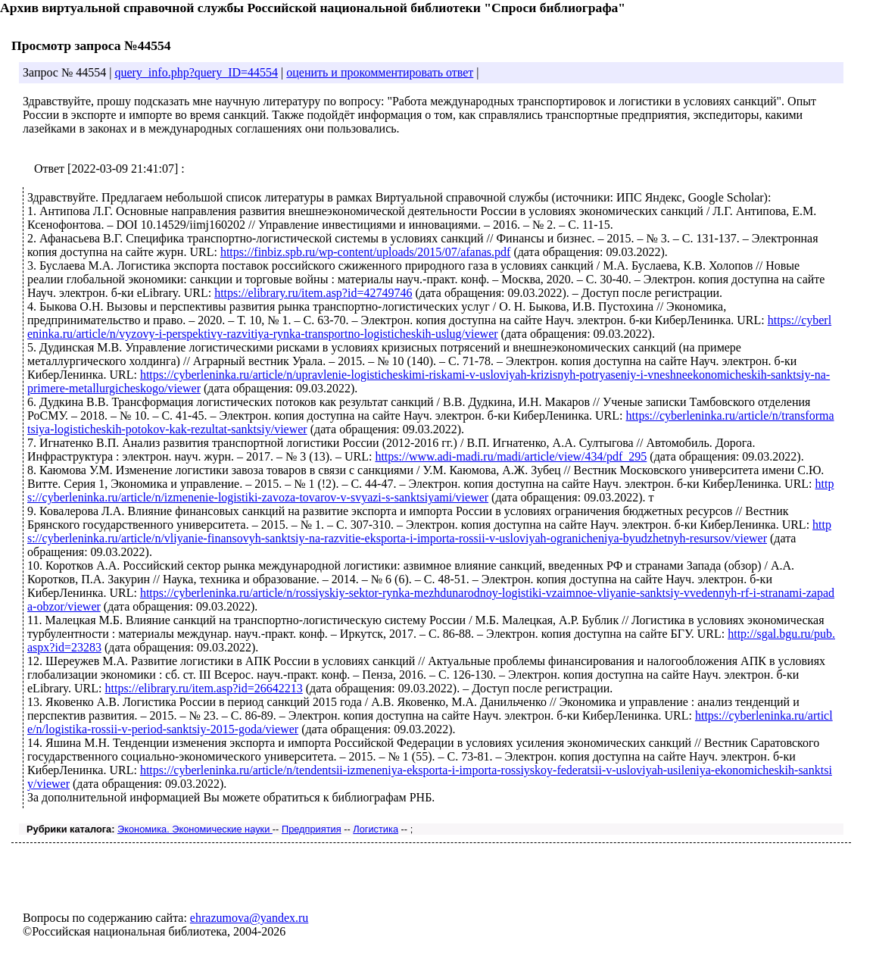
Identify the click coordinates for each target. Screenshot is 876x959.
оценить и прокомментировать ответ (379, 72)
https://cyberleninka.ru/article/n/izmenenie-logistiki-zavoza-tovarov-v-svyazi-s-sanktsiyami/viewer (430, 490)
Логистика (375, 829)
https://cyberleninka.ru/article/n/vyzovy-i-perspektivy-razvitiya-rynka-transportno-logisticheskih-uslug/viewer (429, 327)
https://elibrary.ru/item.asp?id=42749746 (313, 292)
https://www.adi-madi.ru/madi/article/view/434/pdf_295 (511, 456)
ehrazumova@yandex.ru (249, 917)
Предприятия (311, 829)
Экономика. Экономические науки (195, 829)
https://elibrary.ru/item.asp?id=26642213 (203, 688)
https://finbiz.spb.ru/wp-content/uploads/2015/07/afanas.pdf (365, 251)
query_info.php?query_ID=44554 (196, 72)
